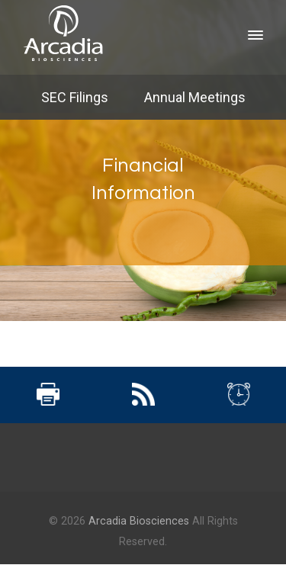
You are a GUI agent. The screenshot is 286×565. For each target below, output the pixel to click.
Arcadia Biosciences (138, 521)
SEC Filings (74, 97)
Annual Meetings (195, 97)
